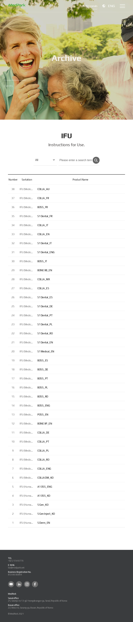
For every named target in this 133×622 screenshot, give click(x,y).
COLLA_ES (43, 288)
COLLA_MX (43, 279)
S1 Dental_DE (45, 306)
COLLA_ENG (44, 468)
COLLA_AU (43, 189)
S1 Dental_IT (44, 243)
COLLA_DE (43, 432)
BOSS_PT (42, 378)
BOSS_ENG (43, 405)
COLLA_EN (43, 234)
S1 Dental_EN (45, 342)
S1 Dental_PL (44, 324)
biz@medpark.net (16, 567)
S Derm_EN (43, 522)
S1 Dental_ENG (46, 252)
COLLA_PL (43, 450)
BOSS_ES (42, 360)
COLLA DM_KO (45, 477)
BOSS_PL (42, 387)
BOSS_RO (42, 396)
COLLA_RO (43, 459)
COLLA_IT (42, 225)
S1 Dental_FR (44, 216)
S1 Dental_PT (44, 315)
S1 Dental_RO (45, 333)
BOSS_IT (42, 261)
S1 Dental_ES (44, 297)
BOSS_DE (42, 369)
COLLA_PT (43, 441)
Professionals (89, 6)
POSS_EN (42, 414)
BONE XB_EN (44, 270)
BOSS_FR (42, 207)
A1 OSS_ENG (44, 486)
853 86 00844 (15, 574)
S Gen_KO (42, 504)
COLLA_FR (43, 198)
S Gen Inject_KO (46, 513)
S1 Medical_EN (45, 351)
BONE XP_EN (44, 423)
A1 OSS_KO (43, 495)
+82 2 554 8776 (15, 560)
